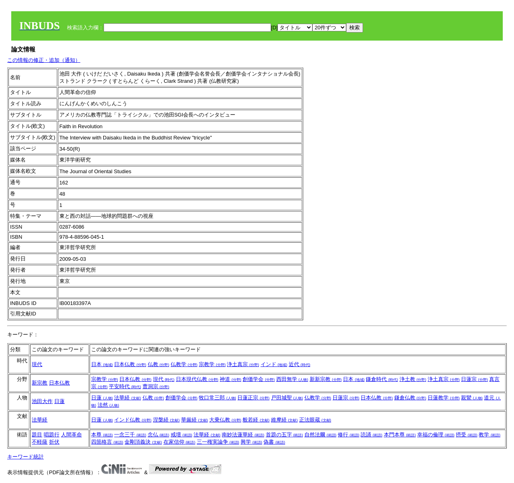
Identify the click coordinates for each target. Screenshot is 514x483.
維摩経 (284, 420)
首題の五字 (284, 435)
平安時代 (125, 386)
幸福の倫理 (436, 435)
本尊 (102, 435)
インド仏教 (132, 420)
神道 (230, 379)
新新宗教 (326, 379)
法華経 (127, 398)
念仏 (158, 435)
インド (274, 364)
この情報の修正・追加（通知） (43, 60)
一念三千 (130, 435)
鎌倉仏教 (410, 398)
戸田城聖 (287, 398)
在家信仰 (179, 442)
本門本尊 (400, 435)
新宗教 (39, 383)
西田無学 (292, 379)
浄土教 (413, 379)
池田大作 (42, 401)
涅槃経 (166, 420)
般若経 (256, 420)
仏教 (158, 364)
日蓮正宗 (253, 398)
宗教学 (212, 364)
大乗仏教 (225, 420)
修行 (348, 435)
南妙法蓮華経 (243, 435)
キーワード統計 (25, 457)
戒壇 (181, 435)
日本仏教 (130, 364)
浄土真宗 (243, 364)
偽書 (274, 442)
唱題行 (51, 435)
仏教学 (184, 364)
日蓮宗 (474, 379)
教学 (489, 435)
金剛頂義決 (143, 442)
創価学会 (259, 379)
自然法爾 (320, 435)
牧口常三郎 (217, 398)
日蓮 (59, 401)
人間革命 (71, 435)
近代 (299, 364)
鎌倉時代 (382, 379)
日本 (102, 364)
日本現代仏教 (197, 379)
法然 (108, 405)
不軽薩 (39, 442)
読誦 (371, 435)
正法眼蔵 (315, 420)
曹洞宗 (156, 386)
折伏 (54, 442)
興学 (251, 442)
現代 (37, 364)
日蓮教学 (444, 398)
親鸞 (472, 398)
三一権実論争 (218, 442)
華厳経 (194, 420)
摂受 (466, 435)
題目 (37, 435)
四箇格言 (107, 442)
